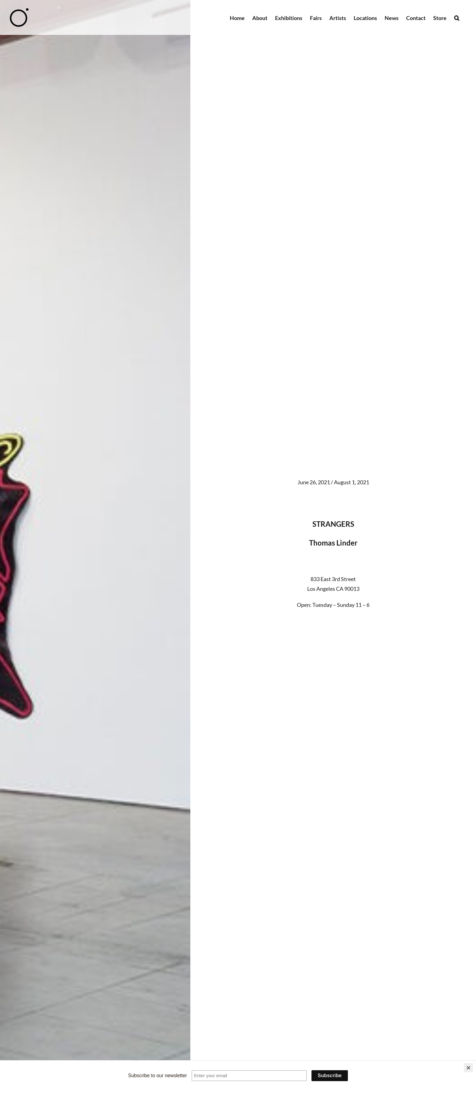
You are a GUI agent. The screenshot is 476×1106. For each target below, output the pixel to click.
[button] (456, 17)
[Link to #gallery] (333, 627)
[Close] (468, 1067)
